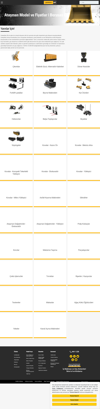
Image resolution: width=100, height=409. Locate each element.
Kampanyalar (17, 367)
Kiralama (16, 362)
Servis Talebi (41, 355)
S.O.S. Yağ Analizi (42, 363)
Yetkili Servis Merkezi (42, 370)
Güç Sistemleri (17, 357)
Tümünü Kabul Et (74, 396)
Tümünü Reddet (74, 400)
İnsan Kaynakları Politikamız (54, 360)
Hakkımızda (53, 355)
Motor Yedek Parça (30, 358)
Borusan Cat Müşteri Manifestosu (55, 364)
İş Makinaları (16, 355)
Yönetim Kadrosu (54, 357)
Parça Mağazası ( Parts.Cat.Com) (29, 355)
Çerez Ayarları (74, 404)
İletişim (52, 366)
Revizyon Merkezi (42, 360)
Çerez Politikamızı (58, 388)
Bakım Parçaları (29, 360)
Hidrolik (27, 363)
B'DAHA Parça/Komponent (30, 371)
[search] (89, 2)
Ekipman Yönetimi (42, 368)
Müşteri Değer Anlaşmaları (41, 358)
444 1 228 (75, 352)
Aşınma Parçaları (29, 365)
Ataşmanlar (16, 359)
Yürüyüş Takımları (30, 368)
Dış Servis (40, 365)
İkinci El (15, 364)
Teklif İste (28, 373)
